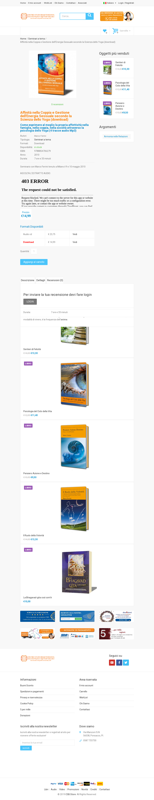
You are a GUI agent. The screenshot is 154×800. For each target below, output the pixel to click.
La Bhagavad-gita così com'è (37, 597)
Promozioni (73, 789)
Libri (46, 789)
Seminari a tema (36, 38)
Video (62, 789)
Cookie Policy (26, 703)
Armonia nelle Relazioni (116, 136)
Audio (54, 789)
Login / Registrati (126, 3)
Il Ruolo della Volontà (33, 535)
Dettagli (40, 280)
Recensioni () (55, 280)
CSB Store (71, 794)
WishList (48, 3)
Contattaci (70, 3)
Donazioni (25, 715)
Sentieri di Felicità (120, 63)
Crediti (93, 789)
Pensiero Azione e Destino (119, 106)
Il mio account (35, 3)
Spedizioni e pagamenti (32, 691)
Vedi (75, 234)
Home (23, 3)
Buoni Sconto (26, 685)
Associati (82, 3)
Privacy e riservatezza (31, 697)
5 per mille (25, 709)
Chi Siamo (59, 3)
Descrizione (27, 280)
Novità (85, 789)
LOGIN (30, 301)
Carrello (83, 691)
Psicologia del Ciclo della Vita (122, 84)
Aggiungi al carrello (33, 261)
